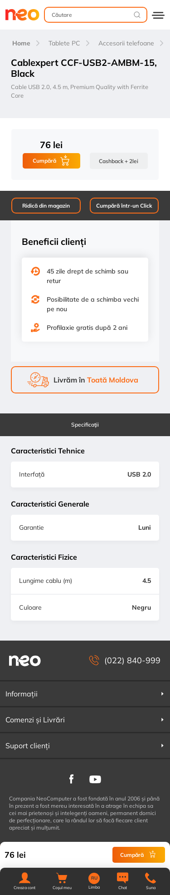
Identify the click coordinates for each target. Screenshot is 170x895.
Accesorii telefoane (126, 43)
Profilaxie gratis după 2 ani (87, 327)
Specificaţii (85, 424)
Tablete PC (64, 43)
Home (21, 43)
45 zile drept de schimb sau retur (87, 276)
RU (94, 878)
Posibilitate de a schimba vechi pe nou (93, 304)
